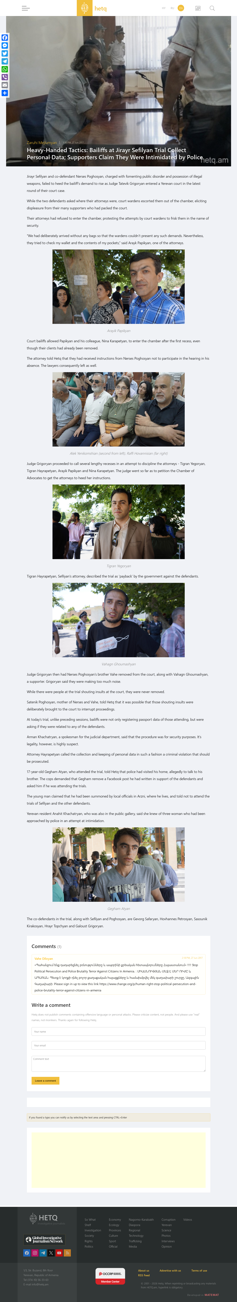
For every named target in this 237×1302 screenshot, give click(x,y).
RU (172, 8)
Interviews (168, 1241)
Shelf (88, 1225)
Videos (187, 1219)
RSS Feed (146, 1275)
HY (164, 8)
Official (113, 1246)
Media (133, 1246)
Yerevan (167, 1225)
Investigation (93, 1230)
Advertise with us (175, 1270)
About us (146, 1270)
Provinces (115, 1230)
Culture (113, 1236)
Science (166, 1230)
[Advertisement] (119, 1161)
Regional (134, 1230)
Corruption (168, 1219)
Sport (112, 1241)
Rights (89, 1241)
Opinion (167, 1246)
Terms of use (206, 1270)
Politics (89, 1246)
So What (90, 1219)
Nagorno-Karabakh (141, 1219)
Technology (136, 1236)
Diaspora (134, 1225)
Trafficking (135, 1241)
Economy (115, 1219)
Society (89, 1236)
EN (181, 8)
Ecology (114, 1225)
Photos (166, 1236)
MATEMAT (212, 1295)
